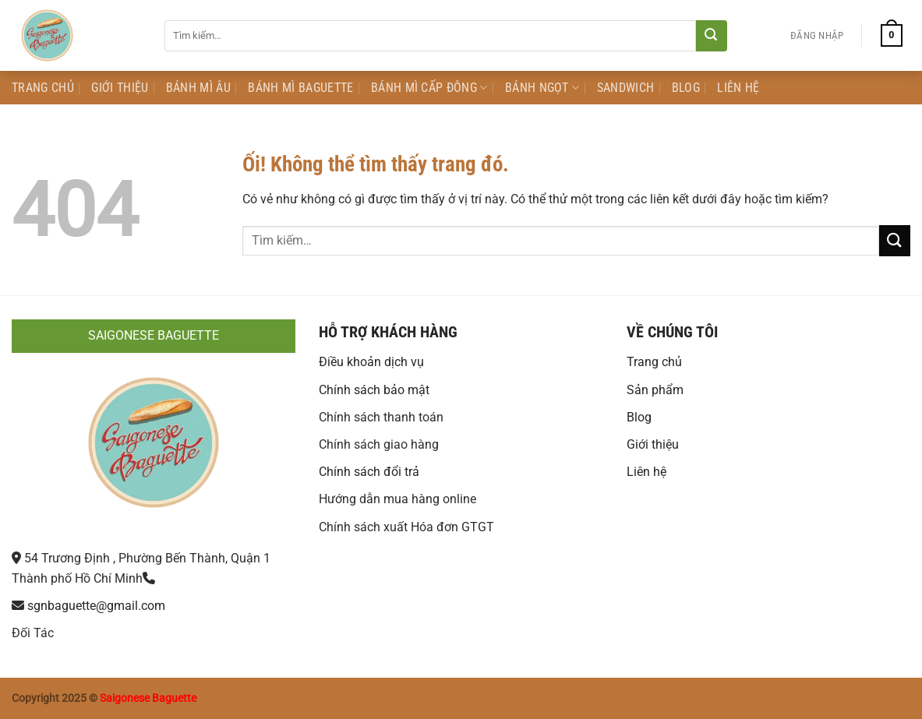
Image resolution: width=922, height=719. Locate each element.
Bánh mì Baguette (300, 87)
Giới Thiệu (119, 87)
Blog (686, 87)
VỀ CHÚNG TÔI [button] (672, 331)
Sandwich (626, 87)
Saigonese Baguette (148, 698)
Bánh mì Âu (198, 87)
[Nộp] (711, 35)
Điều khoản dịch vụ (371, 361)
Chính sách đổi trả (369, 471)
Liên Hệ (738, 87)
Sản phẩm (655, 389)
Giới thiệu (653, 444)
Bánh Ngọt (542, 88)
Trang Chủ (43, 87)
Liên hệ (646, 471)
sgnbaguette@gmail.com (96, 605)
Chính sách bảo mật (374, 389)
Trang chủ (654, 361)
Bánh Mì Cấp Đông (429, 88)
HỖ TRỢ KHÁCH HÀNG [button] (388, 331)
